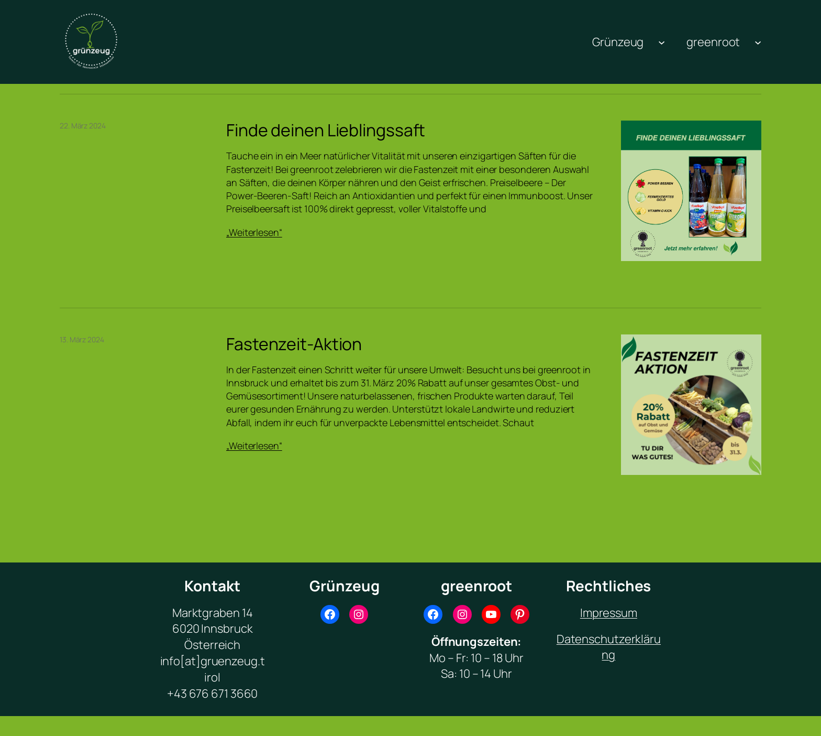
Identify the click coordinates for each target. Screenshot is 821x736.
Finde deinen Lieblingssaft (325, 130)
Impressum (608, 613)
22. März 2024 (83, 126)
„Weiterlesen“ (254, 232)
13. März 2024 (82, 339)
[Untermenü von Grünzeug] (661, 41)
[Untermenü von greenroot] (758, 41)
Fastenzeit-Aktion (294, 343)
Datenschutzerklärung (609, 647)
